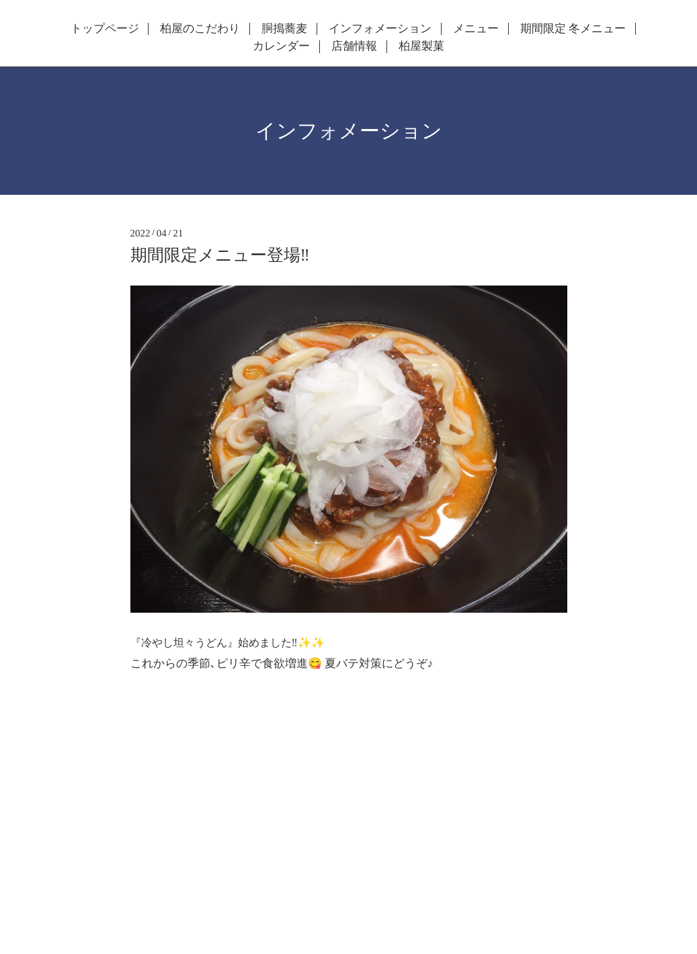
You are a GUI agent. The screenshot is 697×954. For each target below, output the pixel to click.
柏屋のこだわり (200, 29)
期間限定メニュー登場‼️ (220, 255)
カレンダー (281, 46)
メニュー (476, 29)
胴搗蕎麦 (284, 29)
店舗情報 (354, 46)
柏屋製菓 (421, 46)
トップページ (105, 29)
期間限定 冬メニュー (573, 29)
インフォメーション (380, 29)
